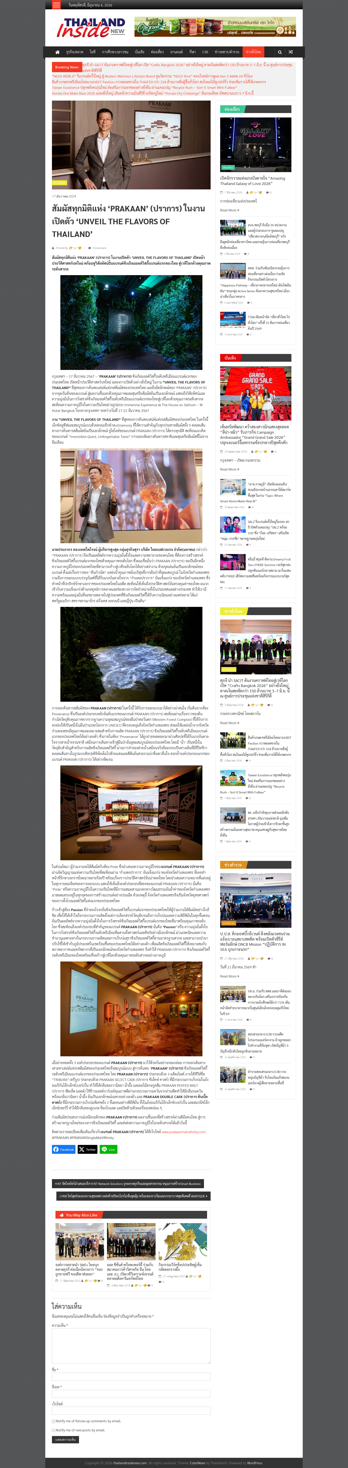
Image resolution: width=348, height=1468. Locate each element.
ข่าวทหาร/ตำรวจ (227, 52)
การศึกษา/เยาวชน (115, 52)
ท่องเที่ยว (157, 52)
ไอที (92, 52)
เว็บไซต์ (57, 1404)
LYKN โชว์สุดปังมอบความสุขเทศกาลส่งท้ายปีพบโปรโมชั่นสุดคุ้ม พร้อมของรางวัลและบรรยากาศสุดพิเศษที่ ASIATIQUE (132, 1196)
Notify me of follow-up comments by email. (88, 1420)
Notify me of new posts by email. (80, 1430)
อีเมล (57, 1387)
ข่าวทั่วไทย (253, 52)
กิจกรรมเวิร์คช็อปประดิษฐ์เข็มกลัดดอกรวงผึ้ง (180, 1267)
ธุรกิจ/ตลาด (74, 52)
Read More (229, 210)
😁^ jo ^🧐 (90, 1280)
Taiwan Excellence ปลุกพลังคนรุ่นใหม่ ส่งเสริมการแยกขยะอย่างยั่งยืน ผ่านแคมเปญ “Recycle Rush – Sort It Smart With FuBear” (144, 87)
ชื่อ (55, 1369)
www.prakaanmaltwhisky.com (184, 1131)
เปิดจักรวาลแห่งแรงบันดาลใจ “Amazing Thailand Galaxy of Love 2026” (252, 180)
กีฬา (193, 52)
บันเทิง (139, 52)
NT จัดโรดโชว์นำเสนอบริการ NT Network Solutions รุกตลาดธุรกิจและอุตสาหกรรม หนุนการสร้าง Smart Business (129, 1184)
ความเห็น (60, 1325)
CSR (205, 52)
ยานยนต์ (176, 52)
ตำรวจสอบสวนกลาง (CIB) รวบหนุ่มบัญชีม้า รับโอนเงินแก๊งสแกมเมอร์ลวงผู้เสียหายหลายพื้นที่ (268, 1077)
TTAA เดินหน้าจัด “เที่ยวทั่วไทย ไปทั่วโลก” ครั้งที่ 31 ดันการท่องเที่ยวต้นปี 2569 (269, 322)
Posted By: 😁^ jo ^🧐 (68, 248)
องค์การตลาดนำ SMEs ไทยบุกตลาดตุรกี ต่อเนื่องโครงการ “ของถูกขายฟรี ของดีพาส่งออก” (79, 1269)
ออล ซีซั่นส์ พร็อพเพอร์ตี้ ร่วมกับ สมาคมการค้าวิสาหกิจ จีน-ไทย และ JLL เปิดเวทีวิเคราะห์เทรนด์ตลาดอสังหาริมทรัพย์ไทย (130, 1271)
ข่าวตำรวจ (228, 923)
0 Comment (97, 248)
